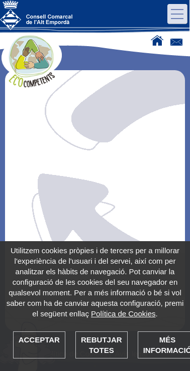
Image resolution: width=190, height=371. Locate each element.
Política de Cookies (123, 313)
